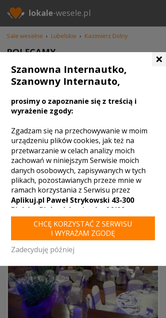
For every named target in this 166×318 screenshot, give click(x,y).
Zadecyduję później (42, 249)
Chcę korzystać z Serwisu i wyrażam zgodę (83, 228)
